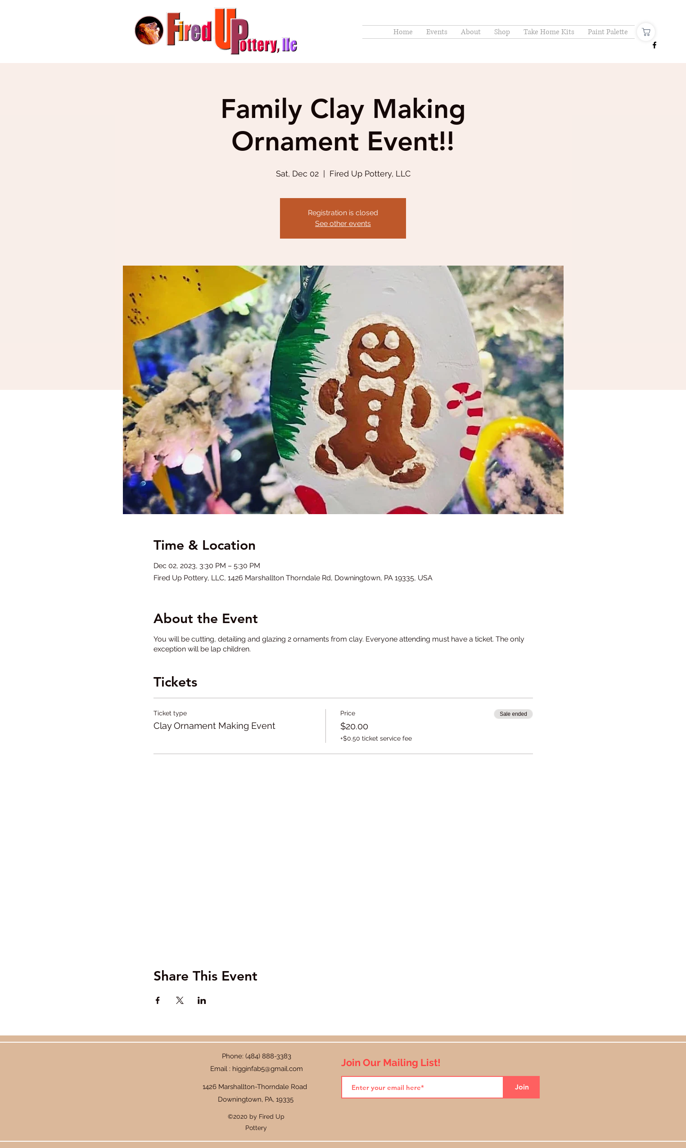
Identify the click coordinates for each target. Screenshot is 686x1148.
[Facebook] (654, 45)
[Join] (522, 1087)
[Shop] (646, 32)
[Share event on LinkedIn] (202, 1000)
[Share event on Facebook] (157, 1000)
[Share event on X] (180, 1000)
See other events (343, 223)
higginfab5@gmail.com (267, 1069)
